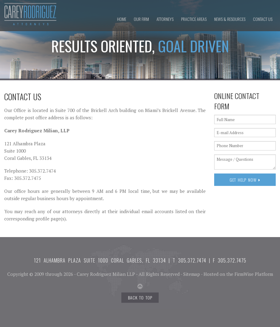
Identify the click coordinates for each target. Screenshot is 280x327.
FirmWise (244, 274)
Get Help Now (245, 180)
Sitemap (191, 274)
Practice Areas (194, 19)
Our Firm (141, 19)
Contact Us (262, 19)
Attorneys (165, 19)
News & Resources (229, 19)
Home (121, 19)
